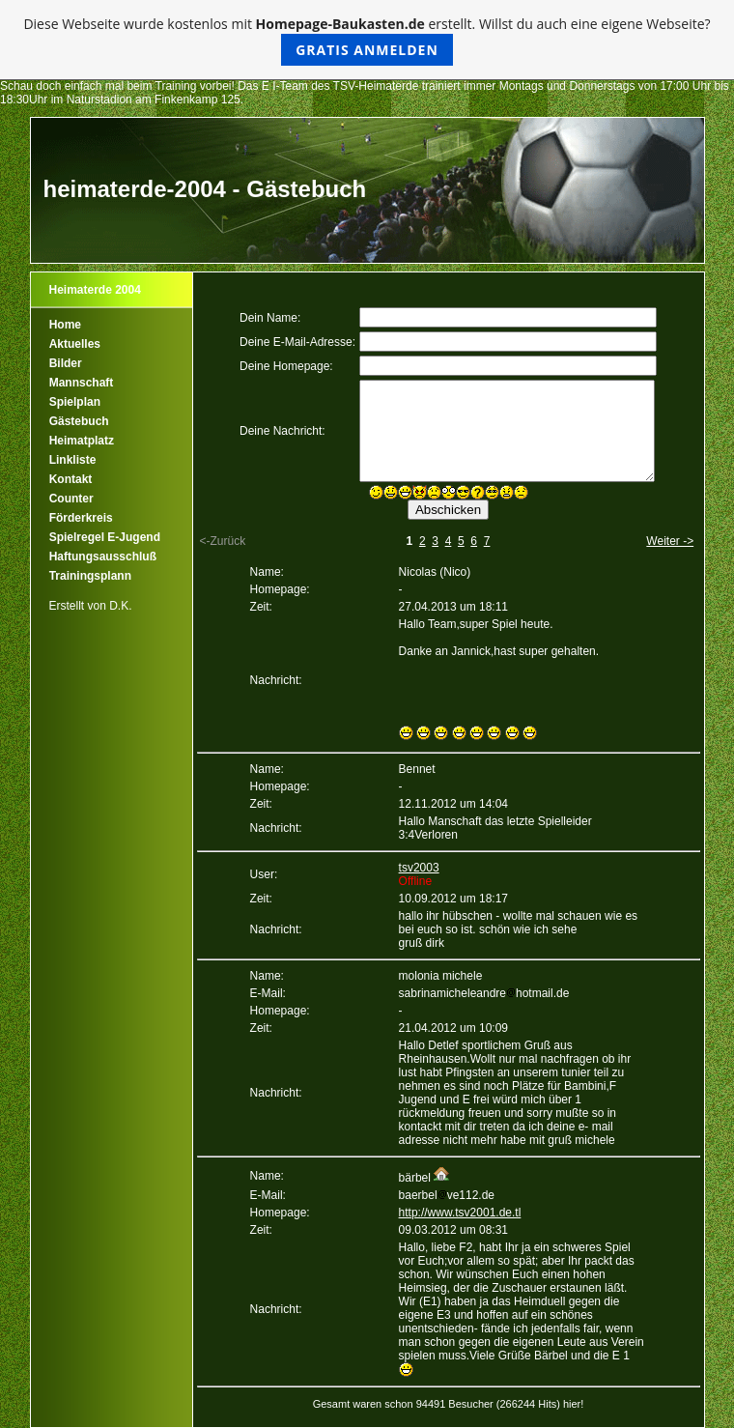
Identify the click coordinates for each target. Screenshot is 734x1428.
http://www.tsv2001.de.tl (460, 1212)
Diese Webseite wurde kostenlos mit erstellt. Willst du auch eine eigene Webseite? (366, 40)
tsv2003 (419, 867)
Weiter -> (669, 541)
